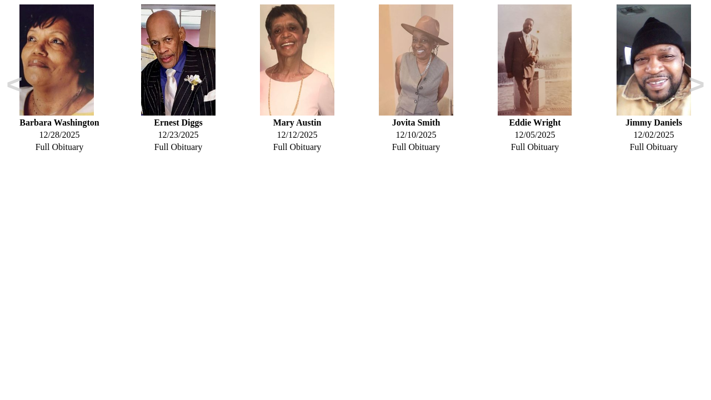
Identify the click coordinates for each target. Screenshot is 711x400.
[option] (59, 78)
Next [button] (696, 87)
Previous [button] (14, 87)
